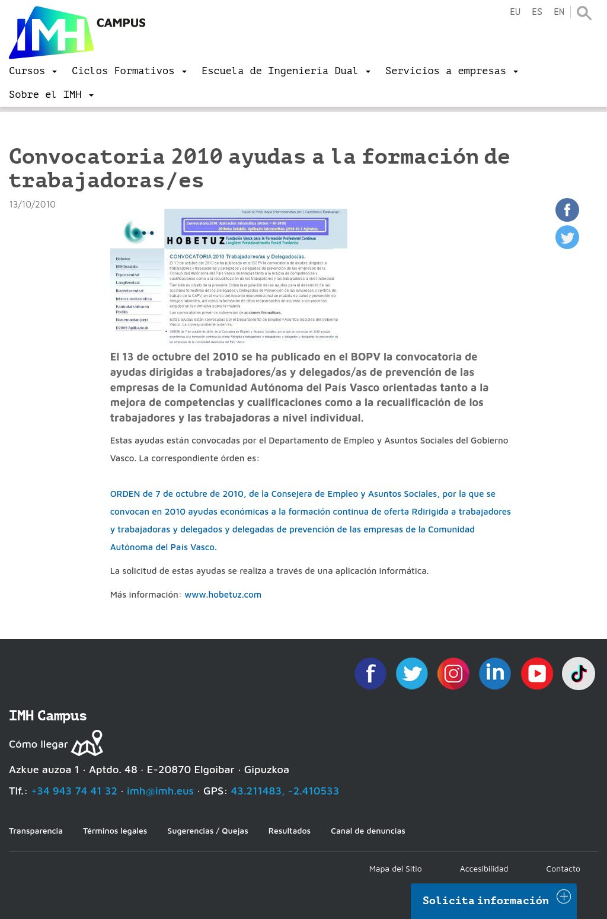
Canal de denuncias (368, 830)
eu (515, 12)
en (559, 12)
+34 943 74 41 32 (74, 790)
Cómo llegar (38, 744)
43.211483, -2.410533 (285, 790)
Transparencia (36, 830)
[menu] (33, 71)
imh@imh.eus (160, 790)
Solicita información (486, 901)
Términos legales (115, 830)
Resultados (290, 830)
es (537, 12)
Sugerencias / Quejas (207, 830)
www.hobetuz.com (222, 594)
